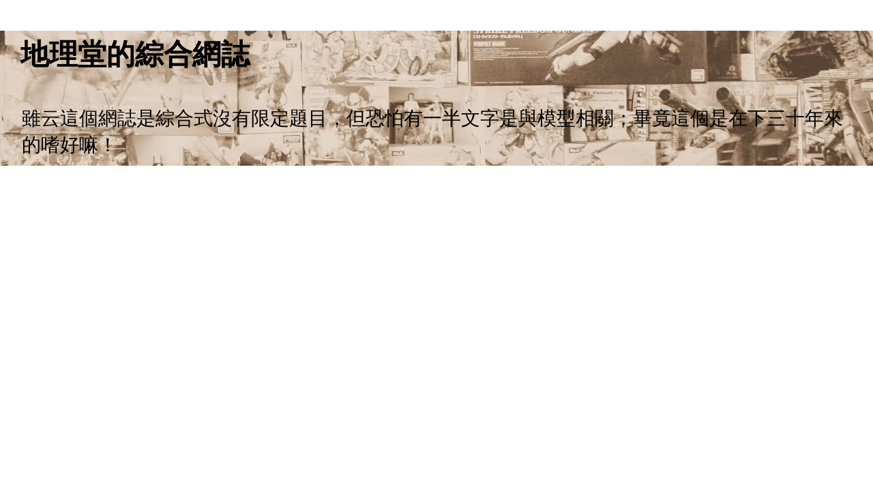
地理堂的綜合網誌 (135, 54)
